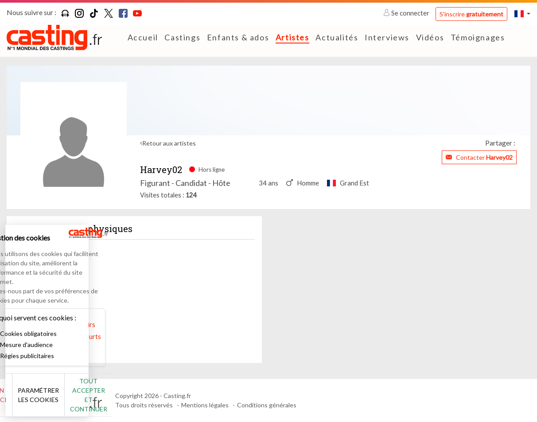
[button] (522, 13)
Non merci (36, 399)
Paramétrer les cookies (98, 399)
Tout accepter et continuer (160, 400)
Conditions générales (266, 405)
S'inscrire (471, 14)
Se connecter (407, 13)
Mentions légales (205, 405)
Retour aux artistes (169, 143)
